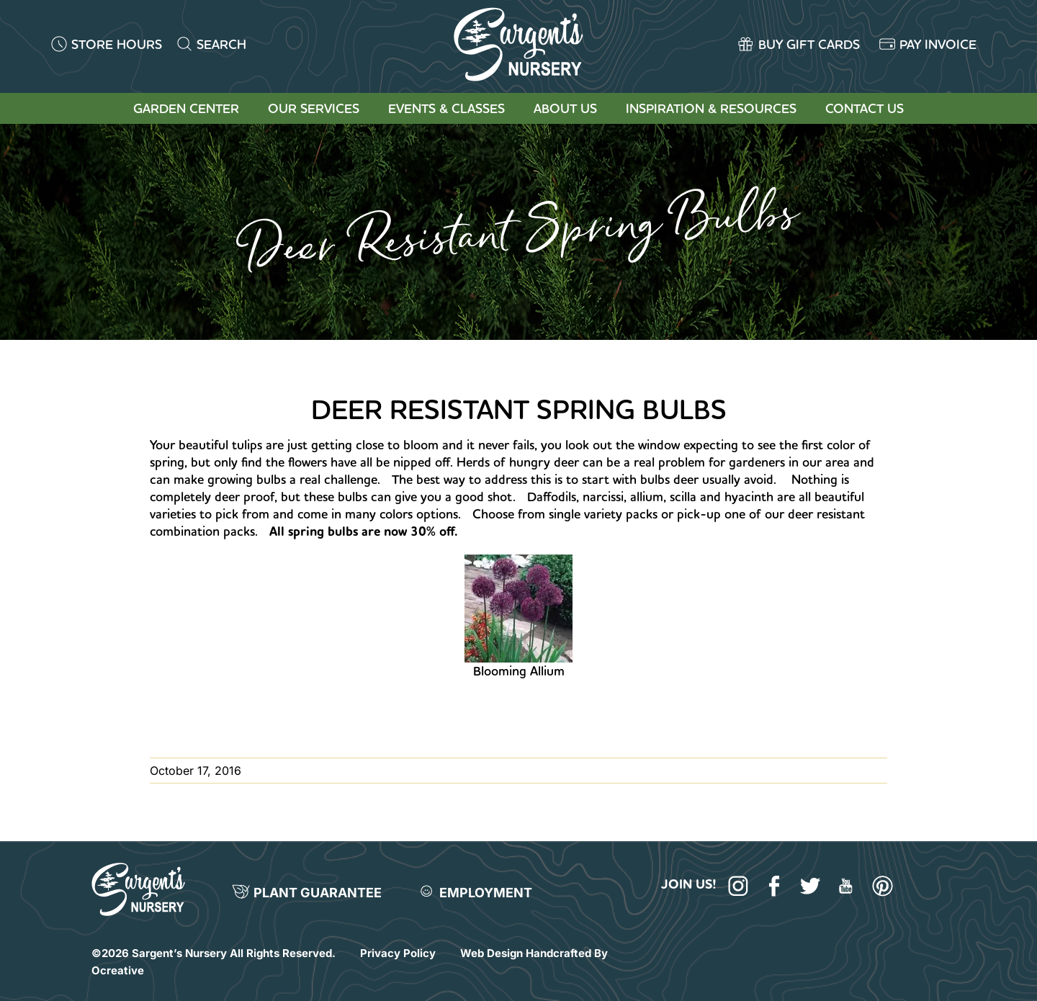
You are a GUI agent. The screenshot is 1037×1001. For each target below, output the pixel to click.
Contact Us (864, 108)
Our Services (313, 108)
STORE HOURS (116, 44)
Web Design (491, 953)
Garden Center (186, 108)
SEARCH (221, 44)
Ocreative (117, 970)
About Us (565, 108)
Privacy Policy (398, 953)
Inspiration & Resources (711, 108)
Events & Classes (446, 108)
